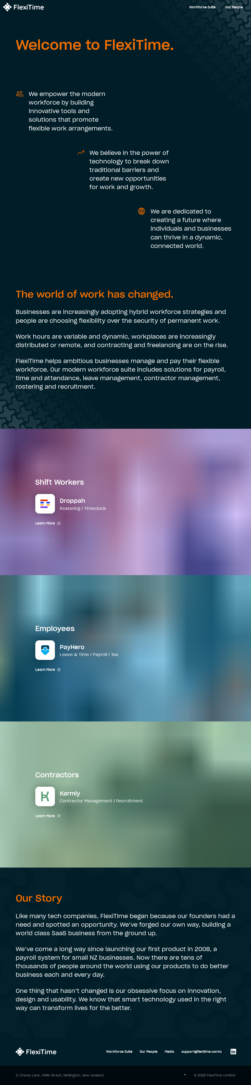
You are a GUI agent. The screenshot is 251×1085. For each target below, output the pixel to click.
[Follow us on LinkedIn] (232, 1052)
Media (169, 1052)
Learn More (48, 523)
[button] (188, 1075)
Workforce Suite (202, 7)
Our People (234, 7)
